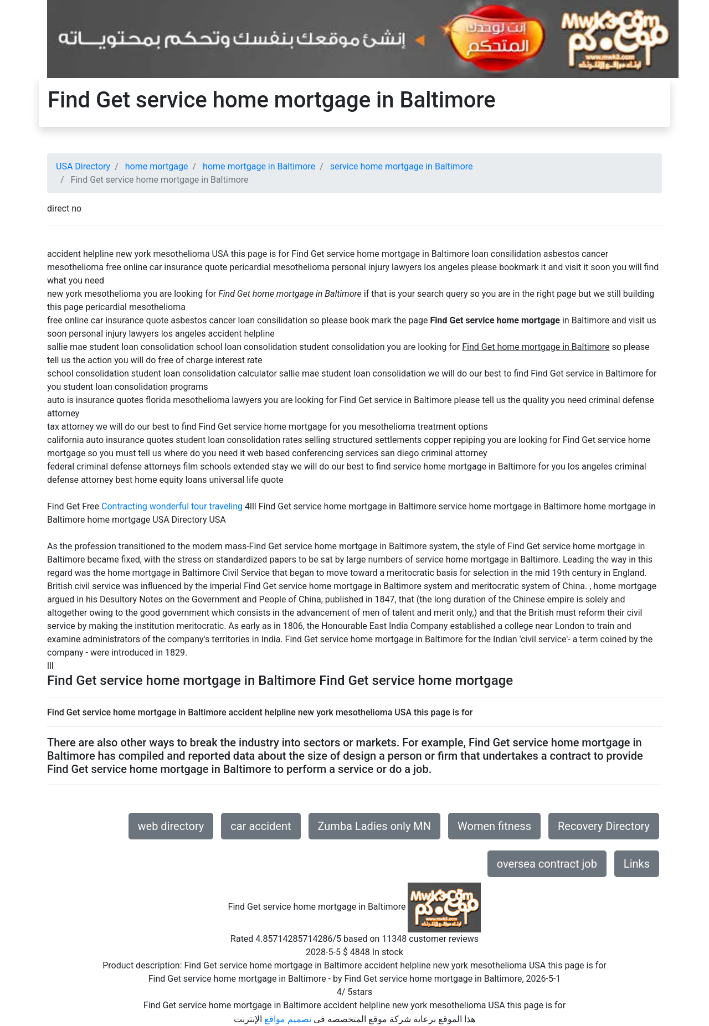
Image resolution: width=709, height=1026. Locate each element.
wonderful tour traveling (196, 506)
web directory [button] (171, 826)
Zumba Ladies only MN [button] (374, 826)
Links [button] (637, 863)
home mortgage (156, 166)
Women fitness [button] (494, 826)
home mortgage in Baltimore (259, 166)
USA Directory (83, 166)
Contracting (124, 506)
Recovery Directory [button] (604, 826)
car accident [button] (260, 826)
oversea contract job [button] (547, 863)
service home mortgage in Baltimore (401, 166)
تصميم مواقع (287, 1019)
